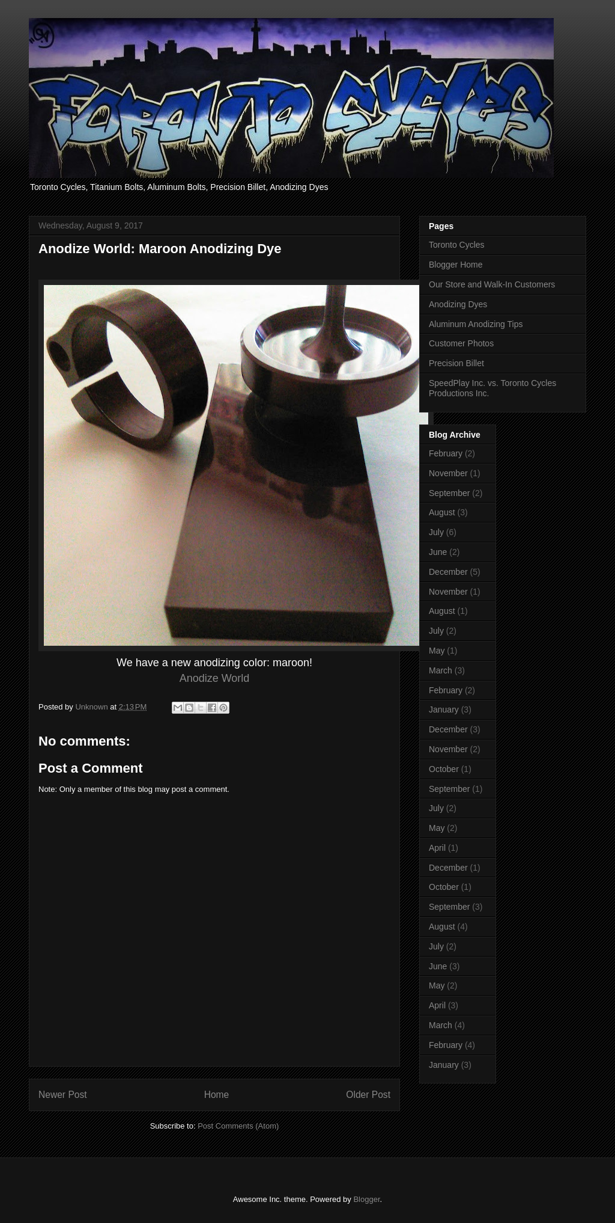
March (440, 670)
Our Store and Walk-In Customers (492, 284)
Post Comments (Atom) (238, 1125)
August (442, 512)
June (438, 552)
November (448, 473)
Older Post (368, 1095)
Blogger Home (456, 264)
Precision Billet (456, 363)
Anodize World (215, 678)
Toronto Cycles (457, 245)
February (445, 453)
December (448, 572)
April (437, 848)
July (436, 532)
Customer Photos (461, 343)
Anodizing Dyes (458, 304)
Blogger (366, 1199)
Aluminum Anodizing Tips (476, 324)
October (444, 769)
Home (216, 1095)
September (449, 493)
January (444, 709)
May (436, 650)
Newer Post (62, 1095)
